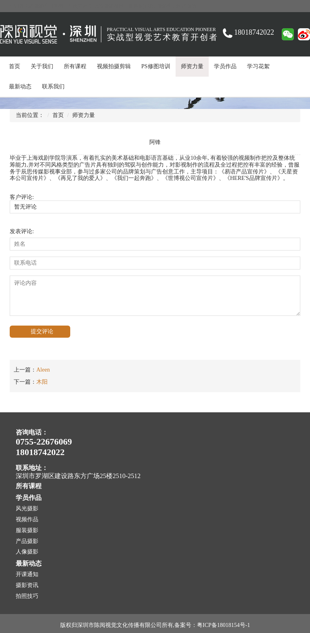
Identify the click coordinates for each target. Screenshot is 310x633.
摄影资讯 (27, 585)
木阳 (42, 382)
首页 (14, 66)
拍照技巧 (27, 596)
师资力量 (192, 66)
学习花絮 (258, 66)
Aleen (43, 370)
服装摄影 (27, 530)
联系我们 (53, 87)
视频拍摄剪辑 (114, 66)
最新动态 (20, 87)
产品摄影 (27, 541)
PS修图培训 (155, 66)
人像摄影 (27, 552)
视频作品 (27, 519)
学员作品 (225, 66)
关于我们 (42, 66)
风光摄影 (27, 509)
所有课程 (75, 66)
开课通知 (27, 574)
